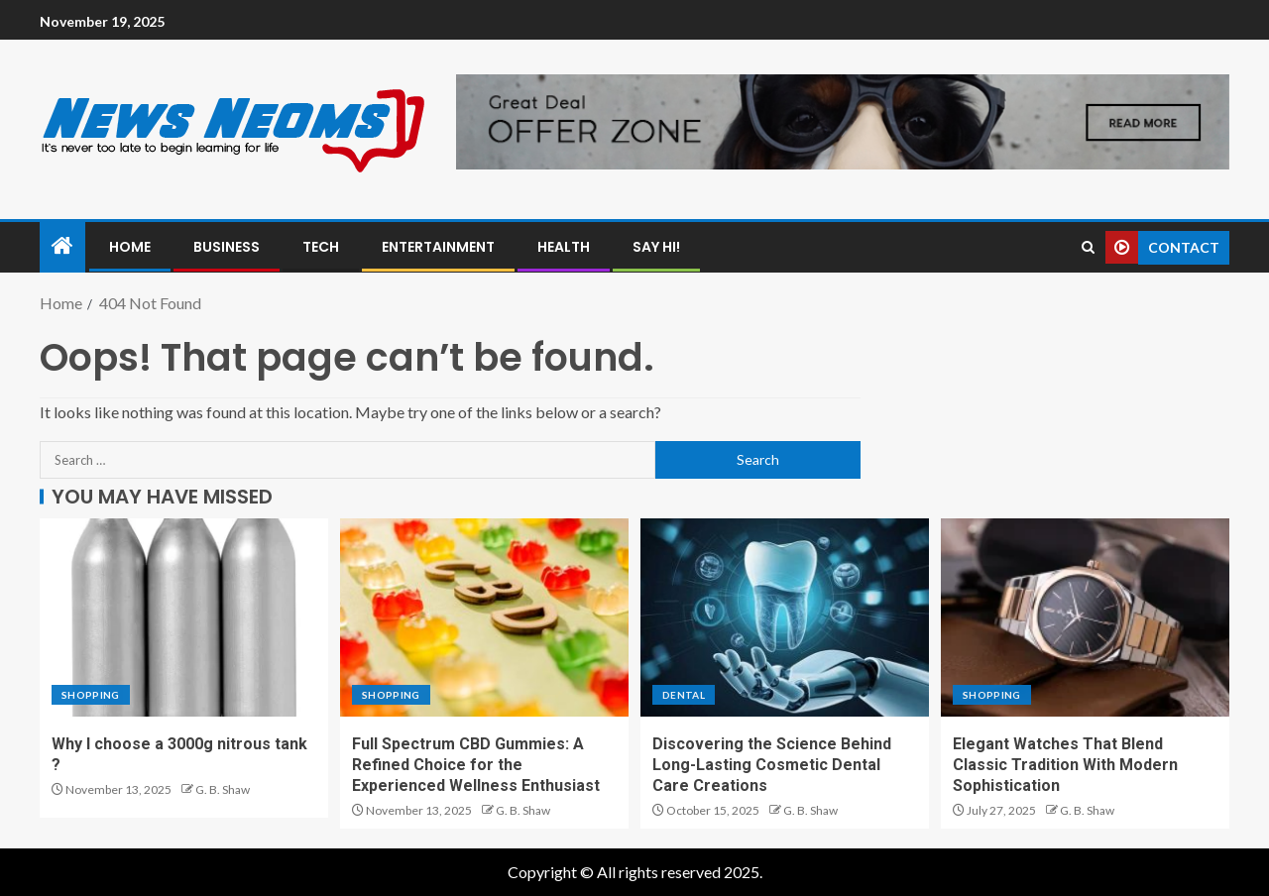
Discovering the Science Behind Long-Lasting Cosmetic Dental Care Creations (771, 765)
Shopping (90, 695)
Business (226, 247)
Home (130, 247)
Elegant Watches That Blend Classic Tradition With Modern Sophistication (1065, 765)
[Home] (62, 246)
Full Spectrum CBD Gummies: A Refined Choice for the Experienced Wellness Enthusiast (476, 765)
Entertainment (438, 247)
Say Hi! (656, 247)
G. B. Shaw (222, 789)
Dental (683, 695)
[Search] (1088, 247)
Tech (320, 247)
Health (563, 247)
